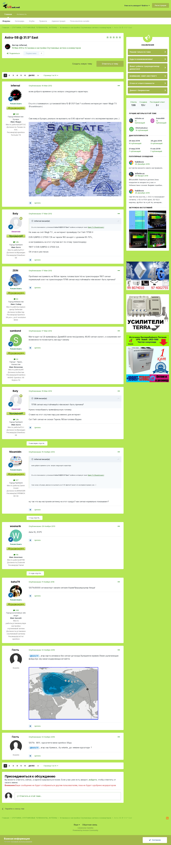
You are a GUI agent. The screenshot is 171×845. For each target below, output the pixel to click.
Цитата (37, 203)
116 (16, 555)
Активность (22, 14)
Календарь (19, 21)
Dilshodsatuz (142, 128)
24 (16, 359)
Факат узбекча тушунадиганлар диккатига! (144, 67)
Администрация (58, 21)
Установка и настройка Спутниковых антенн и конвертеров (53, 48)
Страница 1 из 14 (51, 75)
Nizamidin (15, 451)
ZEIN (15, 270)
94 (16, 299)
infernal (23, 45)
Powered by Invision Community (85, 830)
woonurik (15, 526)
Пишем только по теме (140, 52)
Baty (15, 213)
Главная (8, 15)
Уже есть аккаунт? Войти (137, 5)
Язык (77, 825)
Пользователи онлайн (79, 21)
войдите (93, 780)
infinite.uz (139, 118)
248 (16, 610)
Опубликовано (40, 86)
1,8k (16, 242)
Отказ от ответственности (142, 83)
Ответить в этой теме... (29, 796)
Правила (43, 21)
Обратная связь (89, 825)
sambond (15, 330)
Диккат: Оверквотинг (140, 90)
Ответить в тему (110, 64)
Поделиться (13, 53)
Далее (31, 75)
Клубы (31, 21)
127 (15, 480)
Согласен (155, 840)
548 (16, 114)
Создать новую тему (82, 64)
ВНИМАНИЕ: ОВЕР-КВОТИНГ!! (143, 76)
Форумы (6, 21)
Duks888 (160, 118)
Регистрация (160, 5)
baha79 (15, 581)
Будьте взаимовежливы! (141, 59)
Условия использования (21, 841)
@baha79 (34, 656)
